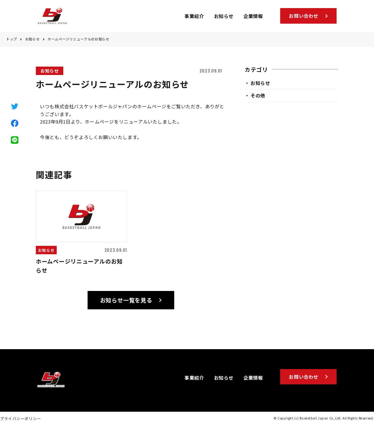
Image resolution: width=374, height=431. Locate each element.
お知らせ (32, 41)
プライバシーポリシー (20, 421)
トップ (11, 41)
